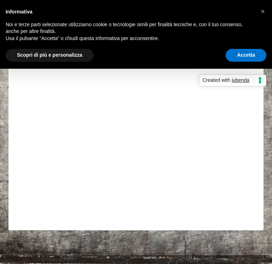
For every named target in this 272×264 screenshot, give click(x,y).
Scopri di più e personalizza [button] (49, 55)
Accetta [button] (246, 55)
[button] (262, 11)
